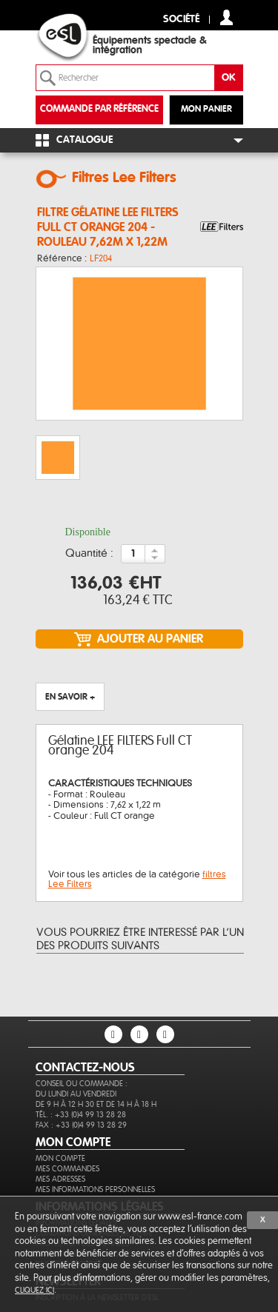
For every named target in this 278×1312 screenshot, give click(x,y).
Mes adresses (60, 1179)
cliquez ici (34, 1290)
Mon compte (60, 1158)
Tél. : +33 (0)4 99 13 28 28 (81, 1115)
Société (181, 19)
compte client (226, 17)
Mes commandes (67, 1169)
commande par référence (99, 109)
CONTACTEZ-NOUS (85, 1068)
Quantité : (89, 554)
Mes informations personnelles (95, 1189)
